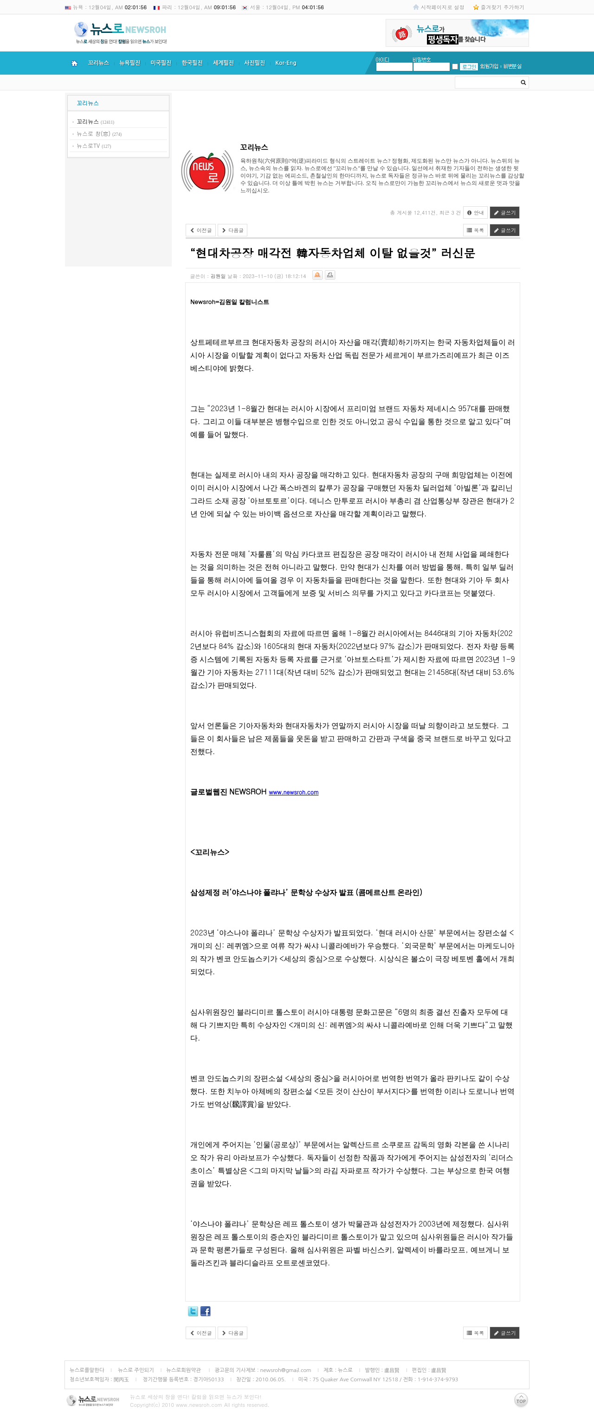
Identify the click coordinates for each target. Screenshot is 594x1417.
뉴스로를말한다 (87, 1370)
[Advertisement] (118, 213)
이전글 (200, 230)
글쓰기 (504, 212)
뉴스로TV (88, 145)
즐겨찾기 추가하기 (502, 7)
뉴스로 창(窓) (93, 133)
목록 (475, 230)
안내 (475, 212)
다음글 (232, 230)
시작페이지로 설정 (443, 7)
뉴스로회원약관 (184, 1370)
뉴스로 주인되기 (135, 1370)
